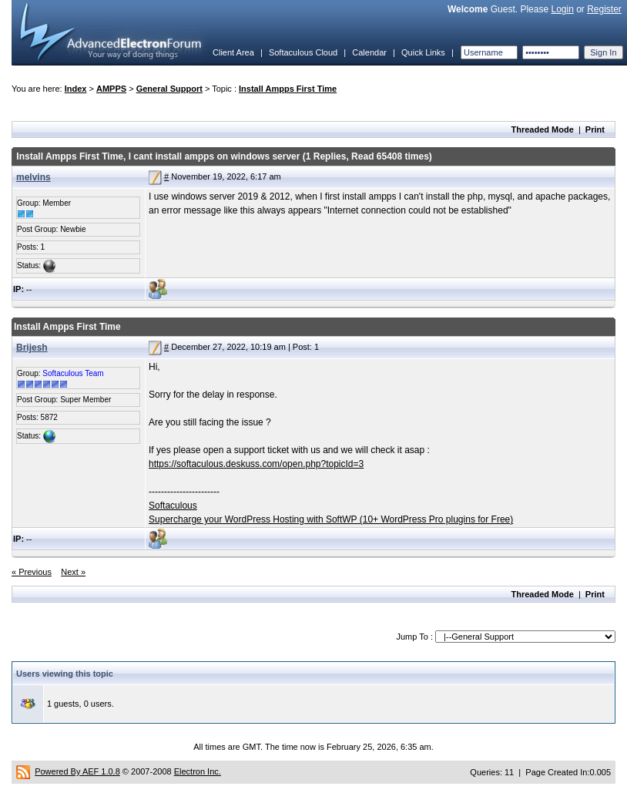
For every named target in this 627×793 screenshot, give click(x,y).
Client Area (233, 52)
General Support (169, 88)
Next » (73, 571)
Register (604, 9)
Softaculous (173, 505)
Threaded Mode (542, 129)
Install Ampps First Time (288, 88)
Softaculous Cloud (303, 52)
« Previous (32, 571)
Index (76, 88)
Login (562, 9)
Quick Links (423, 52)
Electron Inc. (197, 771)
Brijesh (32, 347)
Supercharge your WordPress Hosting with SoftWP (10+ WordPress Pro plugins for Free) (331, 519)
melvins (33, 177)
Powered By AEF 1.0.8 (77, 771)
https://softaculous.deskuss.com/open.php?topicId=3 (256, 464)
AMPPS (111, 88)
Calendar (369, 52)
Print (595, 129)
